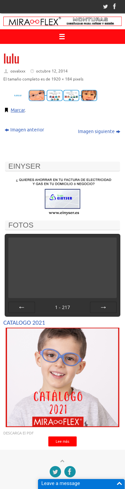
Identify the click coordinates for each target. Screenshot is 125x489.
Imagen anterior (24, 130)
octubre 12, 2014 (52, 71)
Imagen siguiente (99, 131)
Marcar (18, 110)
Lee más (62, 441)
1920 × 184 (61, 79)
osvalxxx (17, 71)
